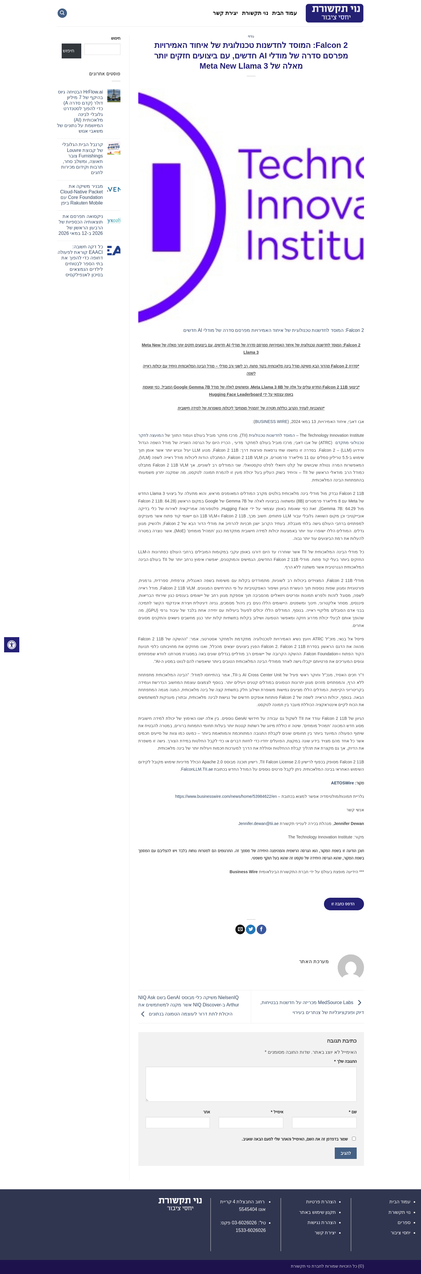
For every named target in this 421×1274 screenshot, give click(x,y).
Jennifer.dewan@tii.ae (258, 823)
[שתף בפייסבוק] (261, 930)
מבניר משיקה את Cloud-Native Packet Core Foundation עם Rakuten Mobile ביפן (81, 195)
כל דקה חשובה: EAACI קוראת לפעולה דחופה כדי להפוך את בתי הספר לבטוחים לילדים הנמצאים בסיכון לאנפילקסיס (80, 260)
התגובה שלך (345, 1061)
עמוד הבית (284, 13)
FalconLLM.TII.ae (197, 769)
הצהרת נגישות (322, 1222)
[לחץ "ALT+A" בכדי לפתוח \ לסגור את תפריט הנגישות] (11, 644)
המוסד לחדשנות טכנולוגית (272, 435)
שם (353, 1112)
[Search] (62, 13)
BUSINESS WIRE (271, 421)
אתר (206, 1112)
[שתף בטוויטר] (251, 930)
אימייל (277, 1112)
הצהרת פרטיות (321, 1201)
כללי (251, 36)
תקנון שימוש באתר (317, 1212)
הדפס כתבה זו (342, 904)
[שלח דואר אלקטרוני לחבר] (240, 930)
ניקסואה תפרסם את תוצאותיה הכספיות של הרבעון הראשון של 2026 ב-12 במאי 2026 (80, 225)
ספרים (404, 1222)
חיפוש (115, 38)
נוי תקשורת (255, 13)
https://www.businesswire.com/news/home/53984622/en (226, 796)
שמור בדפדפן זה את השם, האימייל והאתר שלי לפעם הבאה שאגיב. (295, 1139)
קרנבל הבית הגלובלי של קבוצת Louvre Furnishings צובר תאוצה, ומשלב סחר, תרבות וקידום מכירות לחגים (82, 158)
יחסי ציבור (400, 1232)
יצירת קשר (225, 13)
